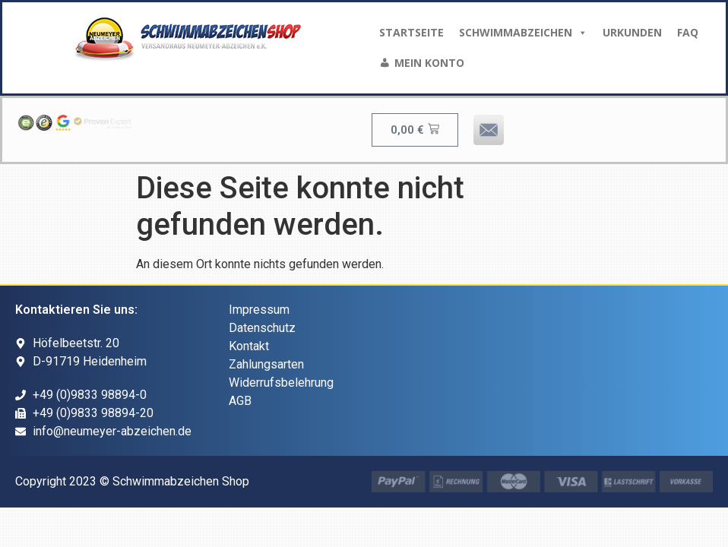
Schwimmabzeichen (523, 32)
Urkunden (632, 32)
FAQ (687, 32)
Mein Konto (429, 62)
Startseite (411, 32)
